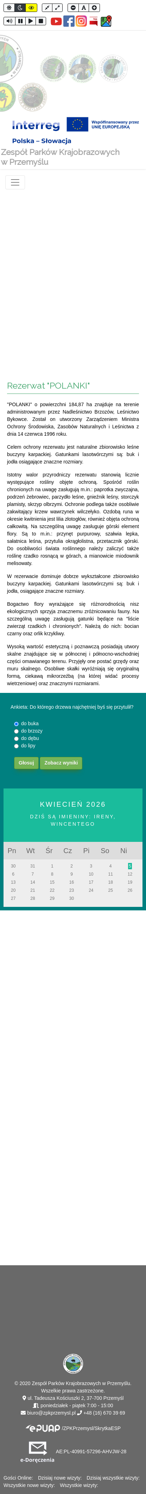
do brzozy (32, 731)
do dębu (30, 738)
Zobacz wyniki (61, 763)
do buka (30, 723)
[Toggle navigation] (15, 182)
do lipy (28, 745)
